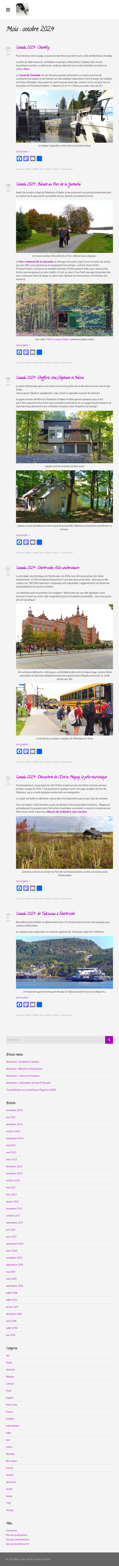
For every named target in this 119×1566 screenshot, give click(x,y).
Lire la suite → (23, 151)
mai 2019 (10, 1271)
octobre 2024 (13, 1131)
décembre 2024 (14, 1124)
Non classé (11, 1460)
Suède (9, 1489)
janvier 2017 (12, 1306)
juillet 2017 (11, 1299)
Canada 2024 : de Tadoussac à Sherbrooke (45, 914)
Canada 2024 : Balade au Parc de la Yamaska (48, 184)
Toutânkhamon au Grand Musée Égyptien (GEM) (31, 1089)
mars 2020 (11, 1250)
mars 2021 (11, 1236)
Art (7, 1355)
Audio (9, 1362)
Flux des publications (16, 1535)
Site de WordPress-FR (17, 1544)
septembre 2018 (14, 1285)
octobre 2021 (13, 1215)
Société (10, 1475)
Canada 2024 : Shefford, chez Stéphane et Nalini (50, 378)
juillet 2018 (11, 1292)
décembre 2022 (14, 1166)
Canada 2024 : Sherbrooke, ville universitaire (47, 568)
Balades (10, 1376)
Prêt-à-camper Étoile (57, 339)
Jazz (8, 1439)
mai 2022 (11, 1187)
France (9, 1411)
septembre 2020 (15, 1243)
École (9, 1390)
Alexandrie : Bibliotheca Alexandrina (24, 1068)
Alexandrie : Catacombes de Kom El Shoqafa (28, 1082)
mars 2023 (11, 1159)
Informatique (12, 1425)
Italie (8, 1432)
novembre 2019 (14, 1257)
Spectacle (11, 1482)
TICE (8, 1503)
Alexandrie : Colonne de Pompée (22, 1075)
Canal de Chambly (29, 75)
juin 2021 (10, 1229)
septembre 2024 (15, 1138)
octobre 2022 (13, 1180)
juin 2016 (10, 1335)
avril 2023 (11, 1152)
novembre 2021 (14, 1208)
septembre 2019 (14, 1264)
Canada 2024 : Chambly (32, 48)
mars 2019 (11, 1278)
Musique (10, 1453)
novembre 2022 (14, 1173)
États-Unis (11, 1404)
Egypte (10, 1397)
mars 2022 (11, 1194)
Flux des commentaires (17, 1539)
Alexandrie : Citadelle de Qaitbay (22, 1061)
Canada (10, 1383)
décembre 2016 (14, 1313)
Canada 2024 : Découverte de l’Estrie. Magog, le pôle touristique (61, 777)
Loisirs (9, 1446)
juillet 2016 (11, 1328)
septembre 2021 (14, 1222)
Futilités (10, 1418)
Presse (9, 1467)
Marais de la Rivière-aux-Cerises (67, 811)
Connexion (11, 1530)
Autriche (10, 1369)
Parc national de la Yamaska (36, 261)
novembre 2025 (14, 1110)
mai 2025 (10, 1117)
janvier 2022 (12, 1201)
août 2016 (11, 1320)
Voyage (10, 1510)
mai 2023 (10, 1145)
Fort (26, 69)
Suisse (9, 1496)
